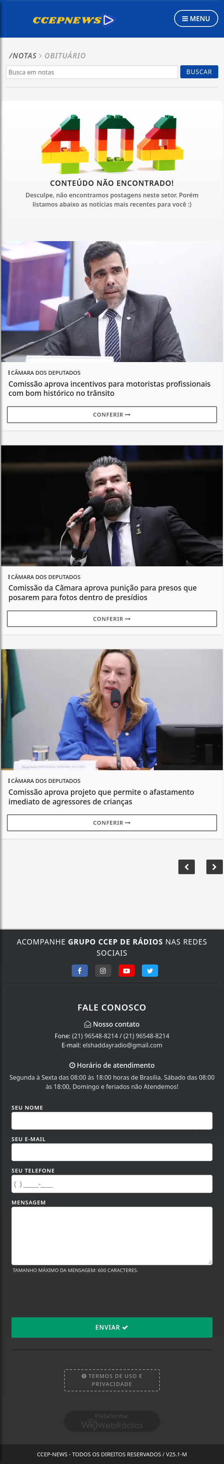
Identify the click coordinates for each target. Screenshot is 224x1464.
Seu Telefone (33, 1170)
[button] (214, 867)
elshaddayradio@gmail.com (122, 1045)
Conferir (112, 414)
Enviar (112, 1327)
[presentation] (70, 1295)
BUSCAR (199, 72)
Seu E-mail (29, 1139)
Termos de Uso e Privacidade (112, 1380)
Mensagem (29, 1202)
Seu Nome (27, 1107)
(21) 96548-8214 (95, 1036)
